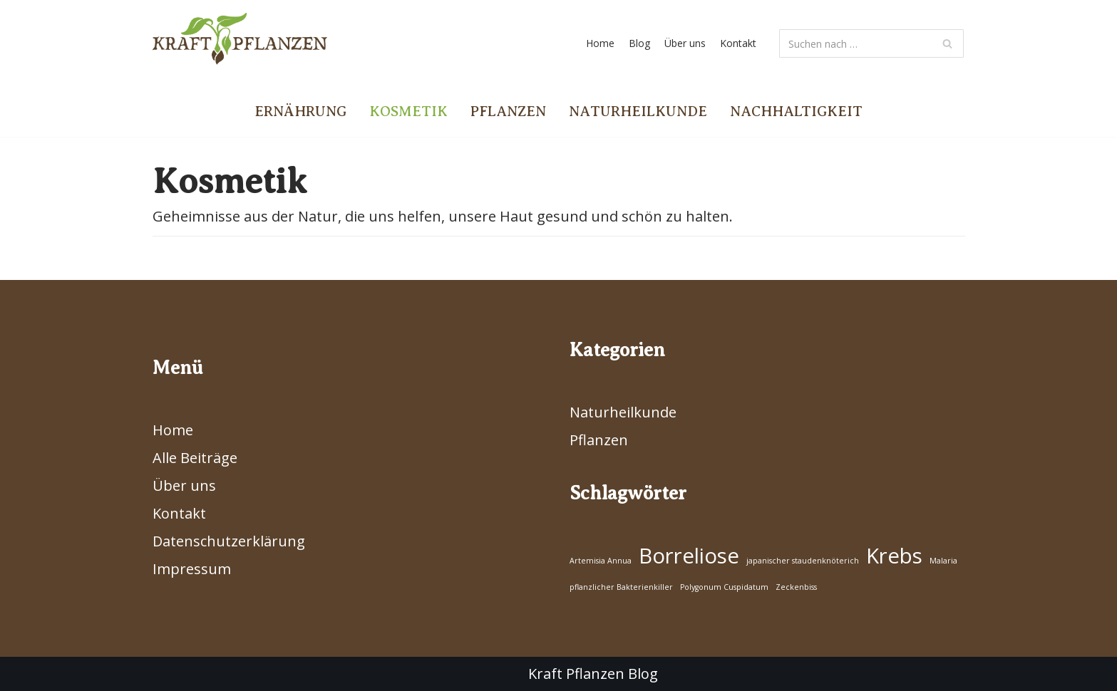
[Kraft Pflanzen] (240, 43)
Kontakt (738, 43)
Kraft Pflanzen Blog (593, 673)
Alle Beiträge (195, 457)
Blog (639, 43)
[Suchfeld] (871, 43)
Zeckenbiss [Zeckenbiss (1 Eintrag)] (796, 587)
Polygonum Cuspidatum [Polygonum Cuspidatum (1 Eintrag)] (724, 587)
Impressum (192, 568)
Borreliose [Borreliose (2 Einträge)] (689, 556)
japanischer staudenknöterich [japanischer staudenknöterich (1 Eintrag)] (802, 561)
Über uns (685, 43)
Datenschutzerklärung (229, 541)
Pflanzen (508, 111)
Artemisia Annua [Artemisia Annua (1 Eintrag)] (601, 561)
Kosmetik (408, 111)
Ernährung (300, 111)
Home (600, 43)
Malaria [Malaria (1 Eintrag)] (943, 561)
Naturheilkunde (638, 111)
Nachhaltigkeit (796, 111)
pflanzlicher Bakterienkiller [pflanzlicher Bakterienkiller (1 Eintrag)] (621, 587)
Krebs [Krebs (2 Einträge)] (894, 556)
